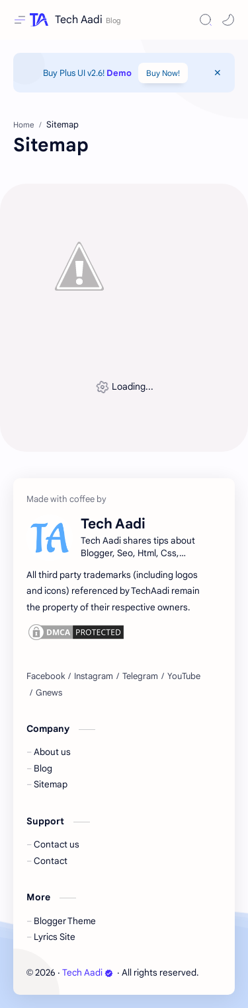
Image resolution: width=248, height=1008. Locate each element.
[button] (228, 20)
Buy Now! (163, 73)
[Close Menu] (218, 73)
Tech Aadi (79, 19)
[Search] (206, 20)
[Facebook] (45, 676)
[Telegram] (140, 676)
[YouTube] (183, 676)
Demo (119, 73)
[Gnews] (49, 693)
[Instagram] (93, 676)
